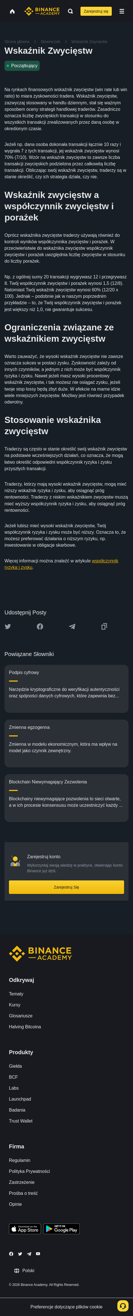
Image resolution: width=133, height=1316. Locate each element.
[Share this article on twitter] (7, 626)
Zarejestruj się (96, 11)
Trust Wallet (20, 1121)
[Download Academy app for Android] (61, 1229)
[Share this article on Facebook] (40, 626)
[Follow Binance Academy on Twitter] (20, 1254)
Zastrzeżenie (22, 1182)
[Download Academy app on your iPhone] (25, 1229)
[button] (121, 11)
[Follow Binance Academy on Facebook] (11, 1254)
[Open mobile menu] (122, 11)
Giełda (15, 1066)
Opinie (15, 1204)
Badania (17, 1110)
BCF (13, 1077)
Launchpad (20, 1099)
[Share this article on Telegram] (72, 626)
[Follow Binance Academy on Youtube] (38, 1253)
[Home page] (42, 11)
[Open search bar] (69, 11)
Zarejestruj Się (66, 887)
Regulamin (19, 1160)
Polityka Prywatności (29, 1171)
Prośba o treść (23, 1193)
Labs (14, 1088)
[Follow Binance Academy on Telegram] (29, 1254)
